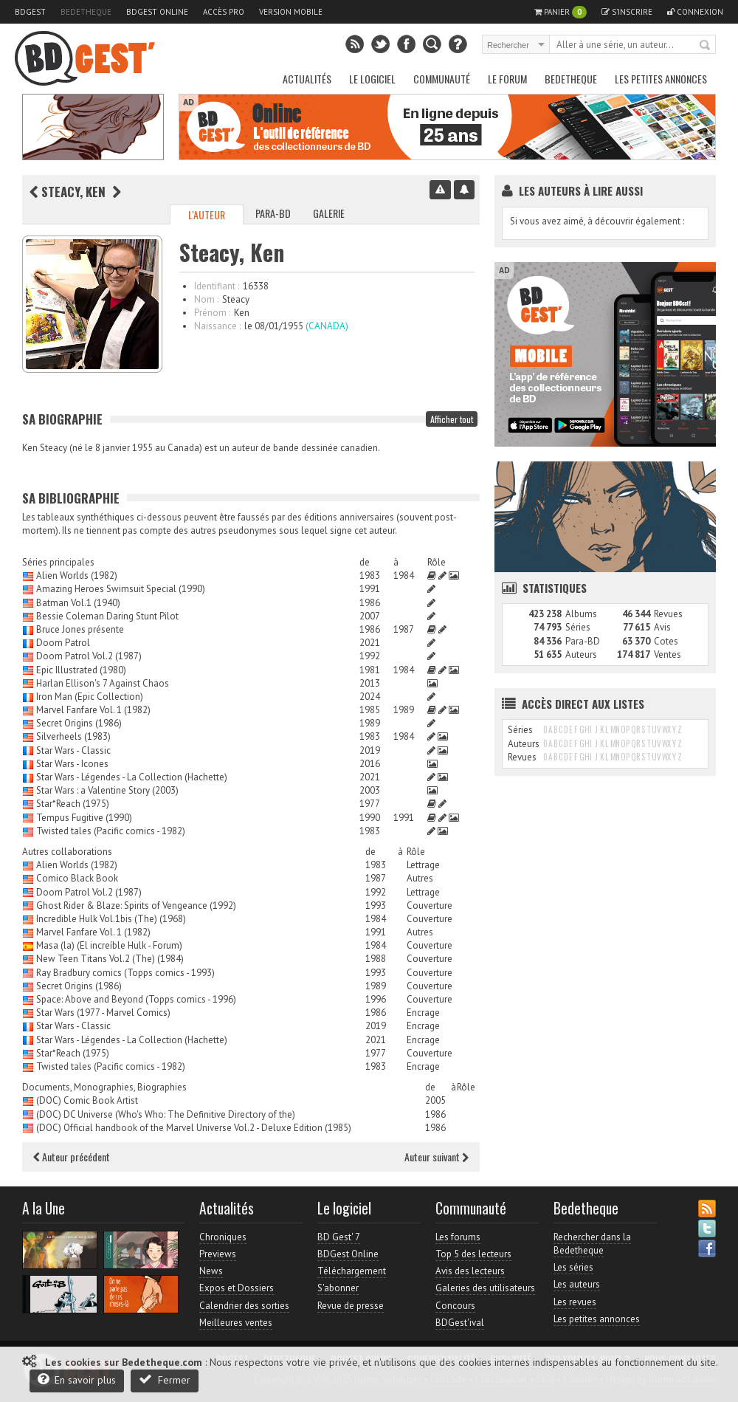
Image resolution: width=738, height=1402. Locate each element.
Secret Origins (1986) (79, 723)
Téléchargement (351, 1271)
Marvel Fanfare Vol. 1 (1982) (93, 710)
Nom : (206, 299)
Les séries (573, 1267)
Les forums (457, 1237)
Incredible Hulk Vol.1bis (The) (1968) (111, 919)
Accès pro (223, 12)
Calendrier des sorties (244, 1305)
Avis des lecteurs (470, 1271)
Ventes (667, 654)
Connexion (695, 12)
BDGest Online (157, 12)
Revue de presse (350, 1305)
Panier (560, 12)
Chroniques (222, 1237)
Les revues (575, 1302)
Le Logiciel (372, 78)
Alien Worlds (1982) (76, 575)
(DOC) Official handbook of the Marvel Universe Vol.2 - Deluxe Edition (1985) (193, 1127)
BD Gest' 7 (338, 1237)
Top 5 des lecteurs (473, 1254)
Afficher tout (451, 419)
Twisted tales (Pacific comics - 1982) (110, 831)
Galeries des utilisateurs (485, 1288)
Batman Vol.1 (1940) (78, 603)
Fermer (164, 1379)
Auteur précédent (71, 1156)
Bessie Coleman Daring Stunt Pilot (107, 616)
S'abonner (338, 1288)
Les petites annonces (661, 78)
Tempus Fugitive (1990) (84, 817)
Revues (668, 614)
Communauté (441, 78)
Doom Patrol (63, 642)
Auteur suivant (436, 1156)
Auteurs (581, 654)
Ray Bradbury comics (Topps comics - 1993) (125, 972)
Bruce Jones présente (80, 629)
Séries (577, 627)
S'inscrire (626, 12)
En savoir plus (77, 1379)
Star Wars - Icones (72, 763)
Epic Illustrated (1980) (81, 670)
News (211, 1271)
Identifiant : (216, 286)
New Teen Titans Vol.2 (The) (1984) (110, 958)
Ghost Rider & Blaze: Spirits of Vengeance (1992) (136, 905)
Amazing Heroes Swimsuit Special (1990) (120, 589)
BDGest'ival (459, 1322)
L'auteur (206, 214)
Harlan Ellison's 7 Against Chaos (102, 683)
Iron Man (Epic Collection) (89, 696)
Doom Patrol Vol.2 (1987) (89, 656)
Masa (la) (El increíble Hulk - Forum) (109, 945)
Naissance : (217, 326)
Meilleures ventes (235, 1322)
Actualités (307, 78)
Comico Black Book (77, 878)
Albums (581, 614)
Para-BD (273, 213)
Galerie (329, 213)
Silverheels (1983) (73, 736)
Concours (455, 1305)
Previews (217, 1254)
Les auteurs (577, 1284)
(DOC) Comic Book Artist (87, 1100)
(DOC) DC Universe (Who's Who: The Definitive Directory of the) (165, 1114)
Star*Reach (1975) (72, 803)
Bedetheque (86, 12)
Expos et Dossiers (236, 1288)
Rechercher (705, 46)
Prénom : (212, 312)
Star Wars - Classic (73, 750)
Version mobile (291, 12)
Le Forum (507, 78)
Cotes (666, 641)
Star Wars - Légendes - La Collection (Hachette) (131, 777)
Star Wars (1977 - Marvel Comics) (103, 1012)
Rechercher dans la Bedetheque (592, 1244)
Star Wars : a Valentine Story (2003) (107, 790)
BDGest (30, 12)
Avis (662, 627)
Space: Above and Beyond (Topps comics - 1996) (136, 999)
